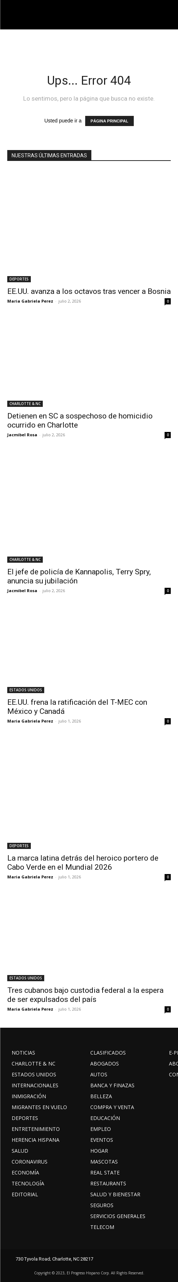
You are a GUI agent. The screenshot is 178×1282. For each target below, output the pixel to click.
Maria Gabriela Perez (30, 301)
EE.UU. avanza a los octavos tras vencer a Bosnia (89, 291)
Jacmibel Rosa (22, 434)
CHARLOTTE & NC (25, 403)
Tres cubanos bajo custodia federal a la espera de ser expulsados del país (85, 995)
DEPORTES (19, 279)
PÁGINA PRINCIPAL (109, 121)
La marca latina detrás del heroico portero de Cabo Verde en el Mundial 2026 (82, 862)
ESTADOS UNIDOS (25, 689)
